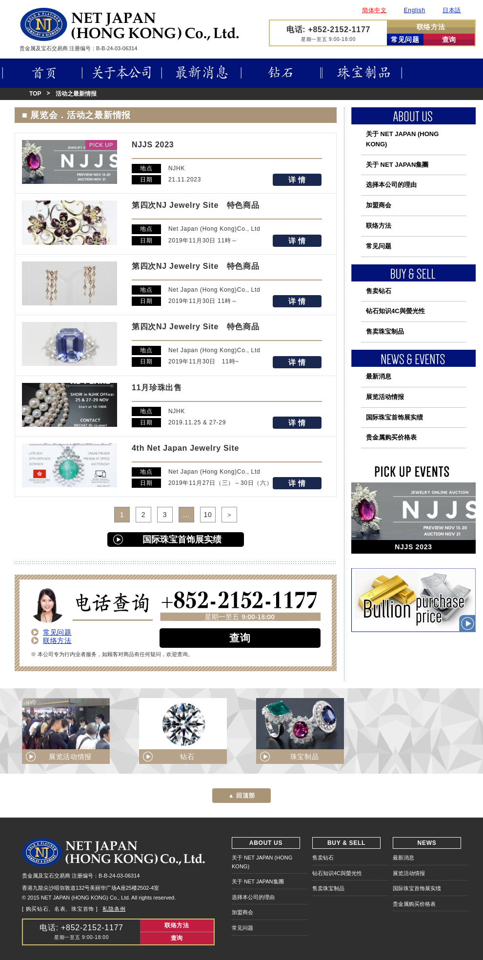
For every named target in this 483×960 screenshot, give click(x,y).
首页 (41, 73)
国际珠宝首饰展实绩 (181, 539)
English (414, 10)
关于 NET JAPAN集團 (397, 164)
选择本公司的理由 (391, 184)
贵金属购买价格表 (391, 437)
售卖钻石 (378, 291)
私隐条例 (113, 909)
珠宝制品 (363, 73)
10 (208, 515)
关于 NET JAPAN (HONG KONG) (402, 139)
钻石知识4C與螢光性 (395, 311)
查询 (449, 39)
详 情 (297, 180)
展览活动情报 (385, 396)
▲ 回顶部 (241, 795)
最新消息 (201, 73)
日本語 (452, 10)
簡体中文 (374, 10)
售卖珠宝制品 (385, 331)
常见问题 (405, 39)
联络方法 (431, 27)
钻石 (282, 73)
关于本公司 (122, 73)
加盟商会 (378, 205)
